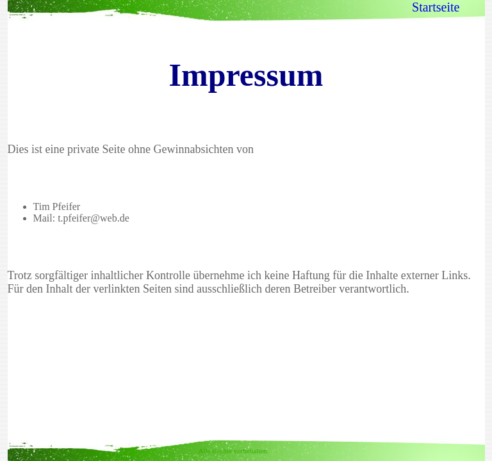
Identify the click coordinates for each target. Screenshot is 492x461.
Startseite (435, 7)
